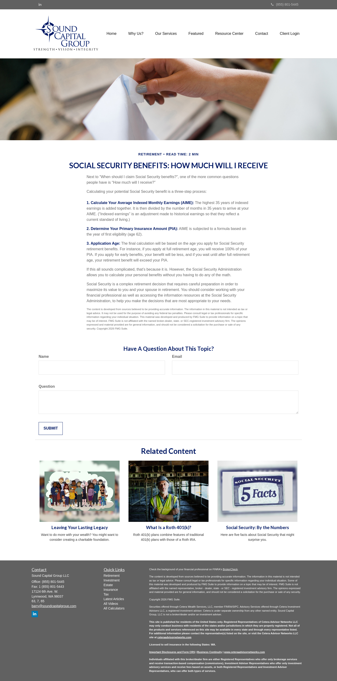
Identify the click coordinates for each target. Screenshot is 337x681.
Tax (106, 594)
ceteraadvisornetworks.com (174, 637)
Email (177, 356)
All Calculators (114, 608)
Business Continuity (209, 652)
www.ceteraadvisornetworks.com (244, 652)
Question (47, 386)
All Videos (111, 604)
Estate (108, 585)
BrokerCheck (230, 569)
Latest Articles (114, 599)
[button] (135, 33)
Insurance (111, 589)
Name (44, 356)
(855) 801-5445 (284, 4)
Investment (112, 580)
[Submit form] (51, 428)
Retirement (112, 575)
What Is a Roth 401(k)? (168, 527)
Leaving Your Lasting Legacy (79, 527)
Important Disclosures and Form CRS (172, 652)
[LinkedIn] (40, 4)
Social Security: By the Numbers (257, 527)
